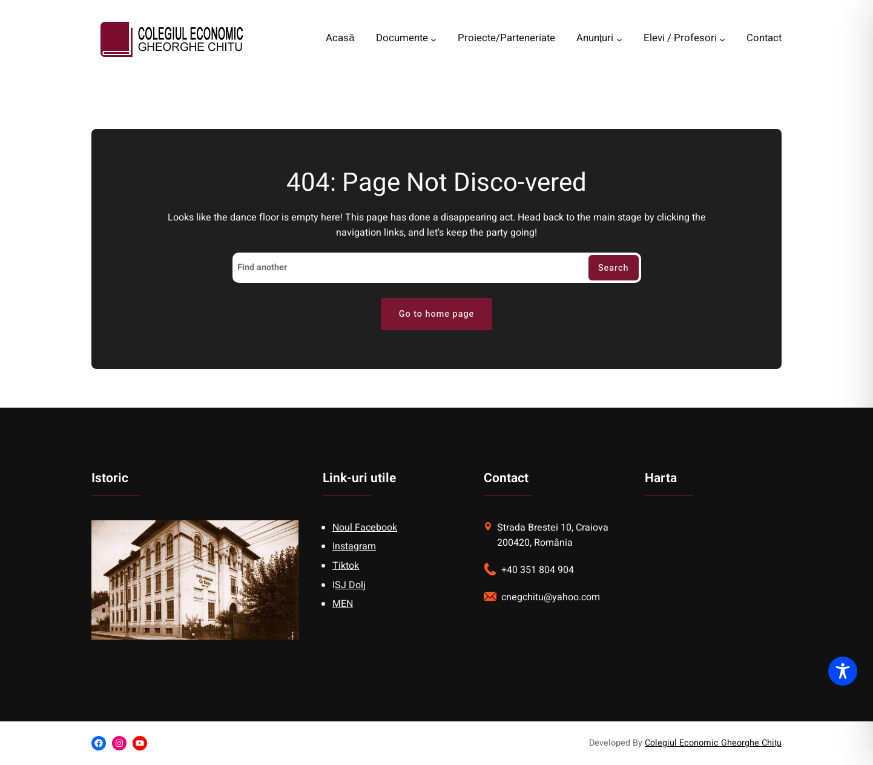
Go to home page (437, 314)
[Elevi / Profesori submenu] (722, 39)
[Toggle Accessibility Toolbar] (842, 671)
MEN (342, 604)
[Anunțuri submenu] (619, 39)
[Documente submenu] (433, 39)
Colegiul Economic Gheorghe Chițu (713, 743)
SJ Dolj (350, 585)
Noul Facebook (364, 527)
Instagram (354, 546)
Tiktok (345, 565)
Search (613, 268)
